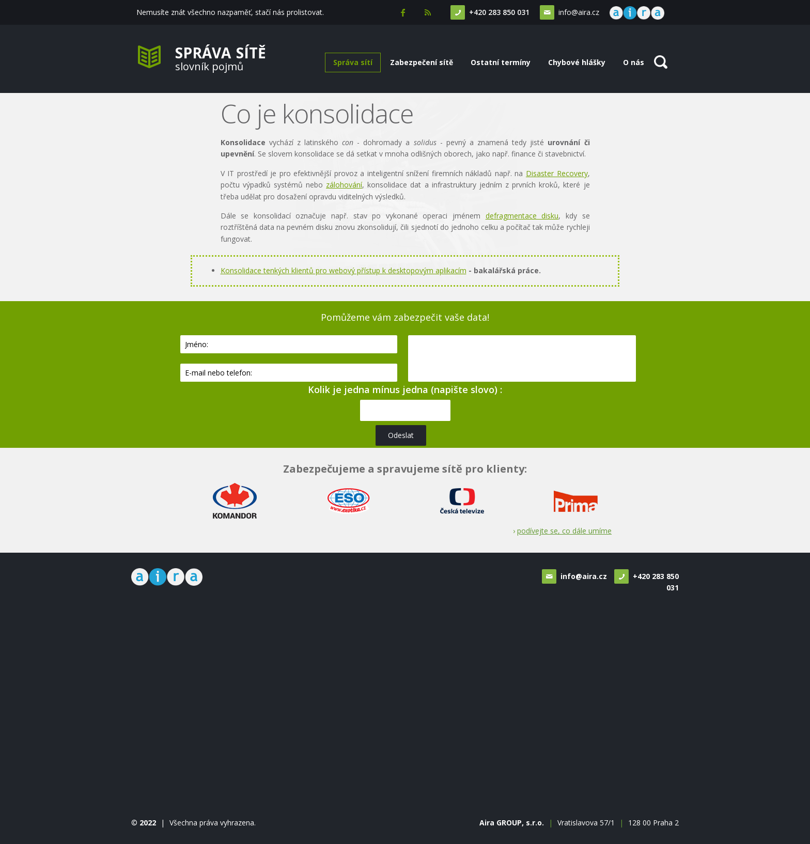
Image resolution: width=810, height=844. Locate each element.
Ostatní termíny (501, 62)
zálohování (344, 185)
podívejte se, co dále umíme (564, 531)
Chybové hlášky (576, 62)
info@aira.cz (577, 12)
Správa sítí (352, 62)
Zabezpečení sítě (421, 62)
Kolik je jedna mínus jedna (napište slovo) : (405, 389)
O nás (633, 62)
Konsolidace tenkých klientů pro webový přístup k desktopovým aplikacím (343, 270)
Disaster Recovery (557, 173)
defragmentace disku (522, 216)
